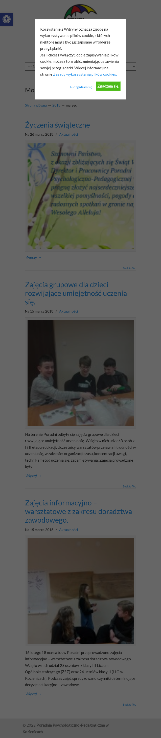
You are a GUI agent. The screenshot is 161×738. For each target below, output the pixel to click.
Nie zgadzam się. (81, 87)
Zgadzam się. (108, 86)
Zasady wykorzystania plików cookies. (84, 74)
